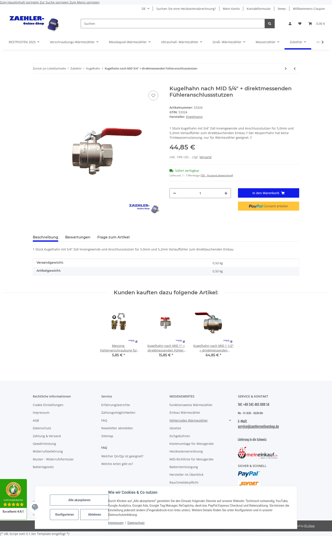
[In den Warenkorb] (36, 83)
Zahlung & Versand (47, 436)
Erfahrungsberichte (115, 405)
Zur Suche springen (55, 2)
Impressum (115, 523)
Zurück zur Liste (43, 68)
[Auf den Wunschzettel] (153, 95)
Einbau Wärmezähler (184, 412)
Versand (205, 157)
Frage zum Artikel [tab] (113, 237)
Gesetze (175, 428)
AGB (36, 420)
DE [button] (144, 9)
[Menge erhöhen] (226, 193)
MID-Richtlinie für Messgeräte (191, 459)
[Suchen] (173, 23)
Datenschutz (136, 523)
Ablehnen (94, 514)
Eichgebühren (179, 436)
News (282, 9)
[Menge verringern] (174, 193)
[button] (290, 23)
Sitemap (107, 436)
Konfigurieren (64, 514)
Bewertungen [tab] (77, 237)
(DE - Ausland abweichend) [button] (217, 175)
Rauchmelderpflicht (183, 482)
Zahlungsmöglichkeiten (118, 412)
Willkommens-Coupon (309, 9)
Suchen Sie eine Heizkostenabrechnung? (186, 9)
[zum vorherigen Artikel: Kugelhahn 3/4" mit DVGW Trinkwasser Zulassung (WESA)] (294, 68)
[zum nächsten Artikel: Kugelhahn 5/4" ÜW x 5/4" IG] (285, 68)
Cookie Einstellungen (48, 405)
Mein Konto (231, 9)
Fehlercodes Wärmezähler (188, 420)
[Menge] (200, 193)
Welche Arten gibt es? (117, 464)
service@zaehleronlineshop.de (258, 426)
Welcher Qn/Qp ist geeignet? (122, 456)
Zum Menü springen (85, 2)
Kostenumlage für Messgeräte (191, 444)
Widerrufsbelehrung (48, 451)
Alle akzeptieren (79, 500)
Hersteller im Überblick (186, 474)
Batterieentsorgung (183, 467)
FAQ (104, 420)
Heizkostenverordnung (186, 451)
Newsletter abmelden (117, 428)
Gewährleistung (44, 444)
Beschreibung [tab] (45, 237)
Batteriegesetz (43, 467)
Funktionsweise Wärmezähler (191, 405)
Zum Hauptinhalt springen (20, 2)
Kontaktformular (259, 9)
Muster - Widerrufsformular (53, 459)
